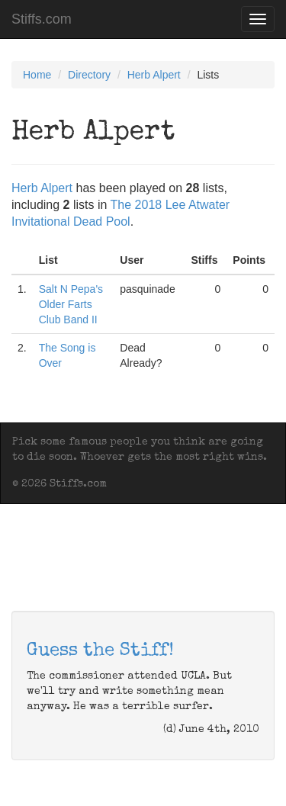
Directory (89, 75)
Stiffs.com (41, 19)
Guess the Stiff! (100, 651)
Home (37, 75)
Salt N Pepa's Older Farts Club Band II (71, 304)
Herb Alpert (154, 75)
